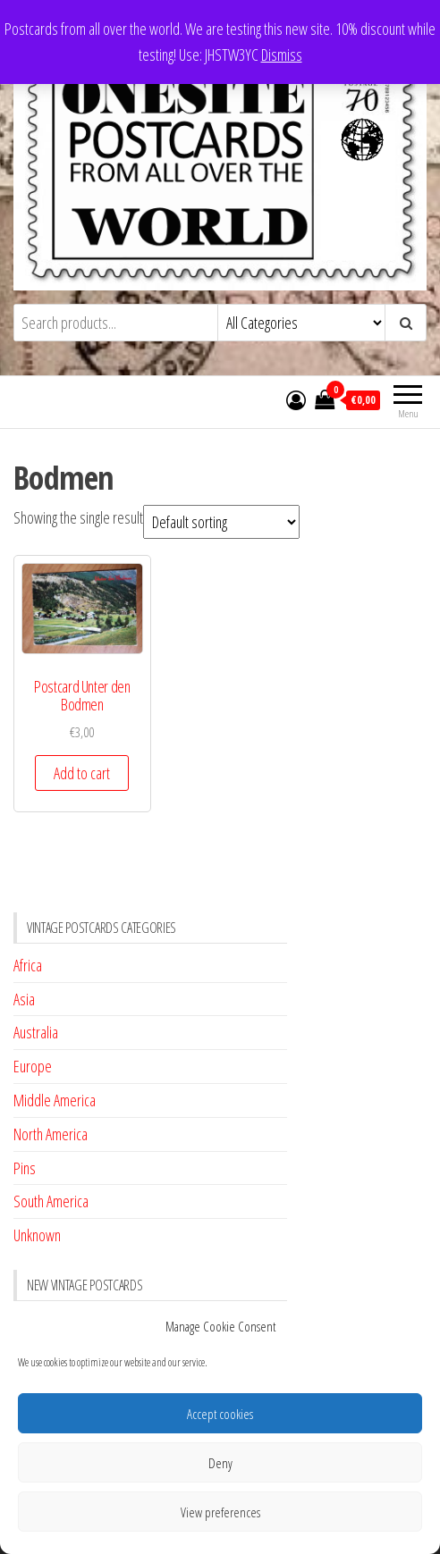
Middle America (54, 1100)
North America (50, 1134)
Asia (24, 999)
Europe (32, 1066)
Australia (35, 1032)
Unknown (37, 1235)
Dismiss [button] (281, 54)
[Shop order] (221, 522)
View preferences (220, 1512)
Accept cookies (220, 1414)
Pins (24, 1168)
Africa (27, 965)
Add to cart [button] (82, 773)
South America (51, 1201)
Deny (220, 1463)
